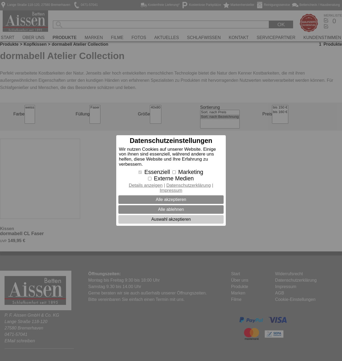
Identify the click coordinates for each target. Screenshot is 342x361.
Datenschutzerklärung (188, 185)
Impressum (171, 190)
